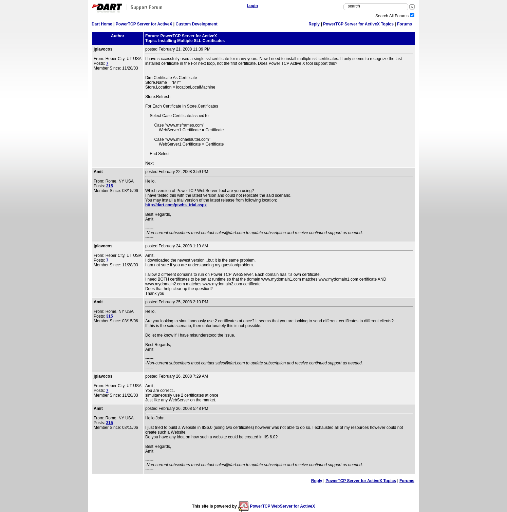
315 (109, 186)
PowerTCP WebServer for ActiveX (282, 506)
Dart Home (102, 24)
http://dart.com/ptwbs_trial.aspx (176, 205)
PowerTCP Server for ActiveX (144, 24)
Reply (314, 24)
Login (252, 5)
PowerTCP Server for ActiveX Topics (358, 24)
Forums (404, 24)
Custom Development (196, 24)
